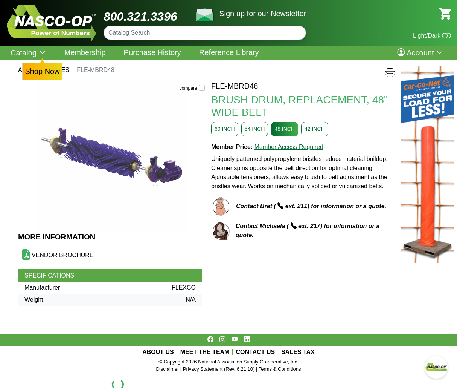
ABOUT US (158, 352)
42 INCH (315, 129)
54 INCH (255, 129)
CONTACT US (255, 352)
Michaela (272, 226)
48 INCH (284, 129)
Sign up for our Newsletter (262, 13)
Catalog (28, 53)
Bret (266, 206)
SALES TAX (298, 352)
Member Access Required (288, 147)
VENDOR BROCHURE (62, 255)
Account (420, 52)
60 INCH (225, 129)
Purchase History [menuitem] (152, 52)
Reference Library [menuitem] (229, 52)
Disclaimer (167, 369)
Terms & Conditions (280, 369)
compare (188, 88)
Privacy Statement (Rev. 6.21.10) (219, 369)
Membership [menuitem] (85, 52)
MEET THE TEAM (205, 352)
